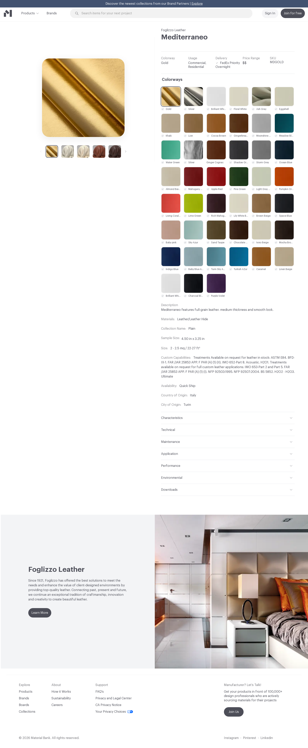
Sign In (270, 13)
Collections (27, 711)
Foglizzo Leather (173, 30)
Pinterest (249, 738)
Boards (24, 705)
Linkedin (266, 738)
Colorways (172, 80)
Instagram (231, 738)
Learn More (39, 612)
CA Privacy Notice (108, 705)
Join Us (234, 711)
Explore (197, 3)
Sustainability (61, 698)
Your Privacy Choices (114, 712)
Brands (52, 13)
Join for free (293, 13)
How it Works (61, 691)
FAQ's (99, 691)
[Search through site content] (163, 13)
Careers (57, 705)
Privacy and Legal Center (113, 698)
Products (28, 13)
